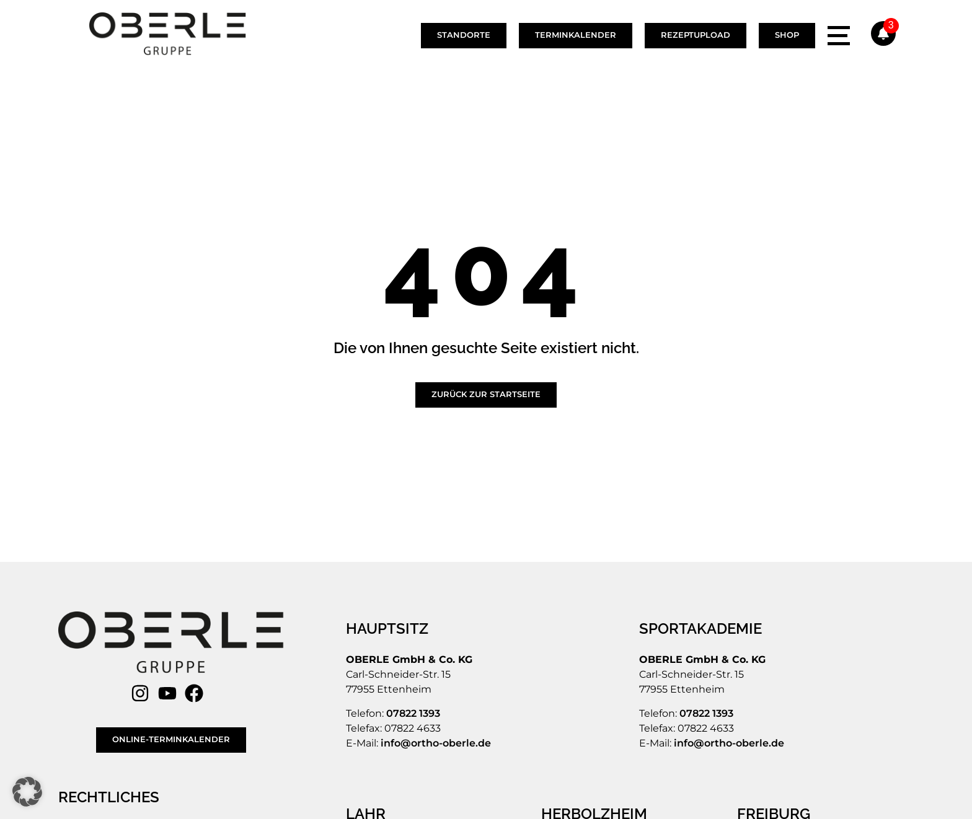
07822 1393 (413, 713)
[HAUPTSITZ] (388, 629)
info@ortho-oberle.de (436, 743)
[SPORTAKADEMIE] (702, 629)
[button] (27, 791)
